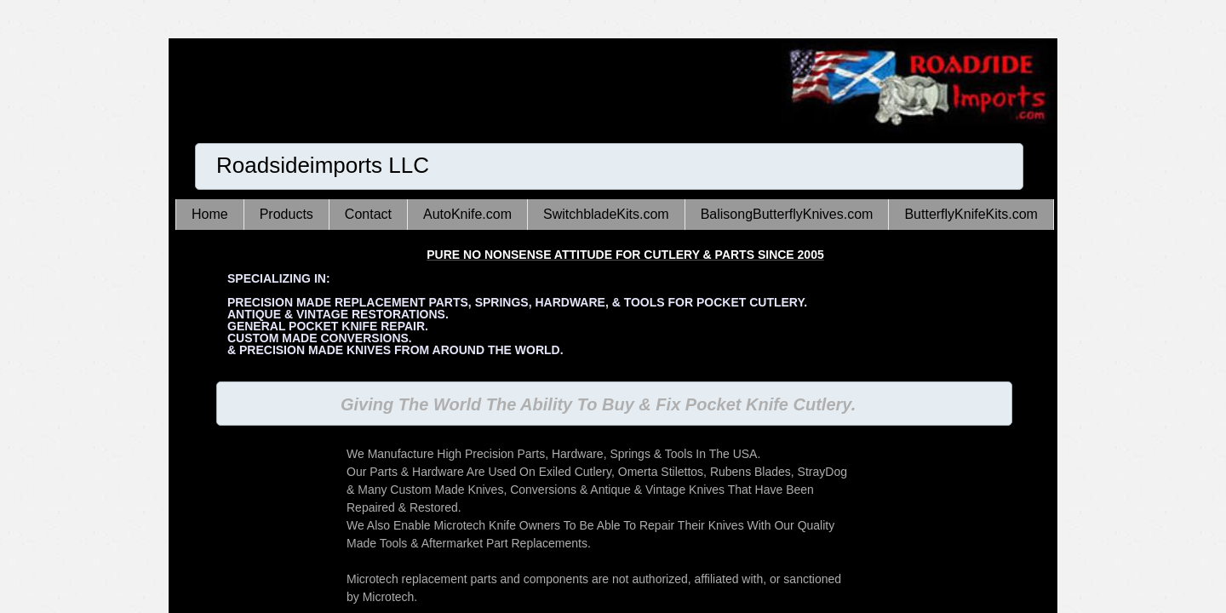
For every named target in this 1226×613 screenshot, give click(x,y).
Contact (368, 214)
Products (286, 214)
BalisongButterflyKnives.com (787, 214)
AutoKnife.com (467, 214)
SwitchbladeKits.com (606, 214)
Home (210, 214)
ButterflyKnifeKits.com (971, 214)
